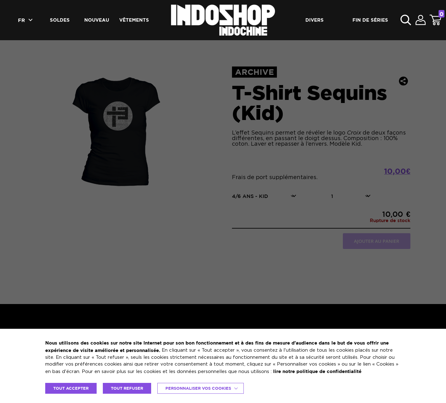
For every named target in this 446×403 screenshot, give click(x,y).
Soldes (60, 20)
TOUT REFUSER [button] (127, 388)
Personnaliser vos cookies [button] (198, 388)
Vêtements (134, 20)
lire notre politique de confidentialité (317, 371)
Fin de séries (370, 20)
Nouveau (96, 20)
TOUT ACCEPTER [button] (71, 388)
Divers (314, 20)
